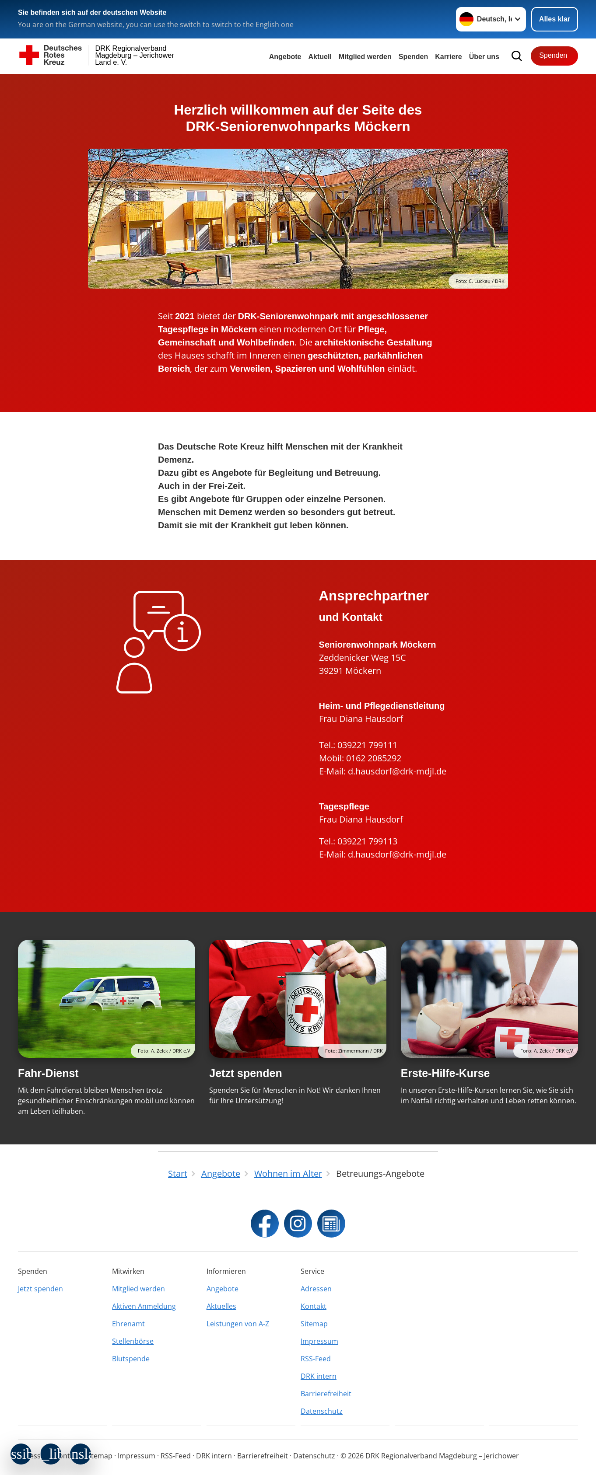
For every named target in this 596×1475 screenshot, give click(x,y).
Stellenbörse (133, 1341)
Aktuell (319, 56)
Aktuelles (221, 1306)
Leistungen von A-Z (238, 1324)
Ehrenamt (128, 1324)
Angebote (285, 56)
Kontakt (313, 1306)
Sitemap (314, 1324)
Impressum (319, 1341)
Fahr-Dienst (48, 1073)
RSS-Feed (316, 1358)
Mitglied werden (138, 1289)
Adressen (316, 1289)
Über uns (484, 56)
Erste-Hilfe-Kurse (445, 1073)
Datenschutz (322, 1411)
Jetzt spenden (245, 1073)
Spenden (413, 56)
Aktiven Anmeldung (144, 1306)
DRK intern (319, 1376)
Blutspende (131, 1358)
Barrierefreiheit (326, 1393)
